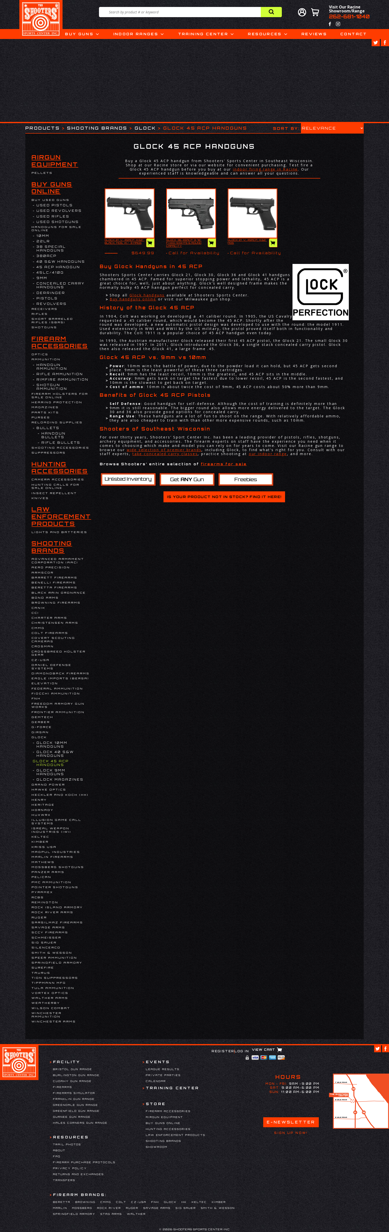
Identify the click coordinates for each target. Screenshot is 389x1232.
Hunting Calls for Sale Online (55, 486)
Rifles (40, 314)
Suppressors (49, 452)
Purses (41, 417)
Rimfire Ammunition (62, 379)
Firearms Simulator (74, 1092)
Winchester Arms (54, 1021)
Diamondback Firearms (61, 673)
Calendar (156, 1081)
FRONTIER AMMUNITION (58, 712)
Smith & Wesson (52, 952)
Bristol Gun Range (72, 1069)
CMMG (38, 628)
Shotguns (44, 327)
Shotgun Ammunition (51, 387)
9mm (41, 278)
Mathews (43, 862)
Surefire (43, 967)
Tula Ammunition (53, 988)
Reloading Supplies (57, 422)
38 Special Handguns (51, 248)
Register (223, 1051)
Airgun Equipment (55, 161)
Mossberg (82, 1207)
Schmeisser (46, 937)
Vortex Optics (50, 993)
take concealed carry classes (165, 453)
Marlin (60, 1207)
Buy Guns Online (52, 188)
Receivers (45, 309)
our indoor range (268, 453)
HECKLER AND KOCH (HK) (60, 795)
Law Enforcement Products (61, 516)
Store (156, 1104)
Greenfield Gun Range (76, 1110)
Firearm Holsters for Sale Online (60, 395)
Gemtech (42, 717)
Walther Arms (50, 998)
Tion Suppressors (55, 977)
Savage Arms (48, 927)
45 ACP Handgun (58, 267)
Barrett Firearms (54, 577)
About (59, 1150)
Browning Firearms (56, 602)
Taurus (41, 973)
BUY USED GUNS (50, 200)
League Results (163, 1069)
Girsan (40, 732)
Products (42, 128)
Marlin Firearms (52, 857)
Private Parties (163, 1075)
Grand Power (48, 784)
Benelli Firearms (54, 582)
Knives (40, 498)
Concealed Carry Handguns (60, 285)
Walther (136, 1213)
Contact (353, 34)
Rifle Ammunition (59, 374)
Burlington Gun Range (76, 1075)
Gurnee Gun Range (72, 1116)
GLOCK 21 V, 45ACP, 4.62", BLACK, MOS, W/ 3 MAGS (124, 241)
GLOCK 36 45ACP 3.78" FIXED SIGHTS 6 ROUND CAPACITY (184, 242)
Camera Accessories (58, 479)
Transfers (64, 1180)
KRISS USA (44, 847)
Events (158, 1062)
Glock (145, 128)
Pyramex (42, 892)
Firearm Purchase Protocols (84, 1162)
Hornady (43, 810)
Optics (40, 354)
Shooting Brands (97, 128)
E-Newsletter (291, 1122)
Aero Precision (51, 567)
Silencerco (46, 947)
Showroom (156, 1146)
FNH (36, 698)
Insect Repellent (54, 493)
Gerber (41, 722)
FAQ (57, 1156)
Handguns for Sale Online (57, 228)
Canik (38, 608)
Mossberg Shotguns (58, 867)
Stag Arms (111, 1213)
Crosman (43, 646)
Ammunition (46, 359)
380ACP (46, 256)
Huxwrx (41, 815)
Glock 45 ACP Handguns (52, 763)
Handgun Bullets (53, 435)
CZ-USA (41, 660)
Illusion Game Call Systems (56, 821)
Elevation (45, 683)
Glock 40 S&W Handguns (55, 754)
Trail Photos (67, 1144)
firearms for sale (224, 464)
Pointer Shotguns (55, 887)
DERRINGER (50, 293)
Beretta (61, 1201)
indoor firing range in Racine (265, 169)
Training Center (203, 34)
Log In (241, 1051)
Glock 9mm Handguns (50, 772)
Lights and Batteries (59, 532)
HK (184, 1201)
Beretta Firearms (54, 587)
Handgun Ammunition (51, 366)
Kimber (40, 841)
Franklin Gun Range (74, 1098)
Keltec (40, 836)
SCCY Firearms (50, 932)
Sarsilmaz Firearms (57, 922)
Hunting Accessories (60, 468)
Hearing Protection (57, 402)
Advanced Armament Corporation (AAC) (58, 560)
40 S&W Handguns (60, 261)
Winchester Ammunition (47, 1014)
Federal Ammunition (57, 688)
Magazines (45, 407)
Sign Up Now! (291, 1133)
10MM (42, 236)
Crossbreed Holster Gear (59, 653)
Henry (39, 799)
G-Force (42, 727)
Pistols (47, 298)
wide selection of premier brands (164, 449)
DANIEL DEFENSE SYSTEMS (51, 666)
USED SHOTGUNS (57, 222)
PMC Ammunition (51, 882)
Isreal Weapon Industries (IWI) (51, 830)
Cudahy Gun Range (72, 1081)
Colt (121, 1201)
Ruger (39, 917)
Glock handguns (147, 295)
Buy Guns (79, 34)
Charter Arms (49, 617)
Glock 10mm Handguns (51, 744)
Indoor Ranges (136, 34)
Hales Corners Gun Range (80, 1122)
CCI (35, 613)
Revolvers (51, 304)
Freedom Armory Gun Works (58, 705)
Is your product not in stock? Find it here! (224, 497)
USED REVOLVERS (59, 211)
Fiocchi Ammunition (56, 693)
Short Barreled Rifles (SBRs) (52, 320)
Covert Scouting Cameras (53, 639)
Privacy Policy (70, 1168)
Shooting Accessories (60, 447)
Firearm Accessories (60, 342)
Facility (67, 1062)
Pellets (42, 173)
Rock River (109, 1207)
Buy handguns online (133, 299)
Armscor (43, 572)
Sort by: (286, 128)
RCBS (38, 897)
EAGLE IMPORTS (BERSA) (60, 678)
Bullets (48, 428)
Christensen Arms (55, 622)
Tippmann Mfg (49, 982)
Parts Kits (45, 412)
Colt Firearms (50, 633)
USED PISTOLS (54, 205)
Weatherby (46, 1003)
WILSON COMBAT (51, 1008)
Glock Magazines (60, 779)
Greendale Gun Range (75, 1104)
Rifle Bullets (60, 442)
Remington (45, 902)
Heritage (43, 804)
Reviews (314, 34)
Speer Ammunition (54, 957)
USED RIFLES (52, 216)
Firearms (62, 1087)
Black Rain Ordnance (59, 592)
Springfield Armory (57, 962)
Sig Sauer (44, 942)
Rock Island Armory (57, 907)
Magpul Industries (56, 852)
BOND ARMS (45, 597)
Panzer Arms (48, 872)
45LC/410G (50, 272)
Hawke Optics (49, 789)
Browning (85, 1201)
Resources (265, 34)
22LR (43, 241)
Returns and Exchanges (78, 1174)
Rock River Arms (52, 912)
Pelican (41, 877)
